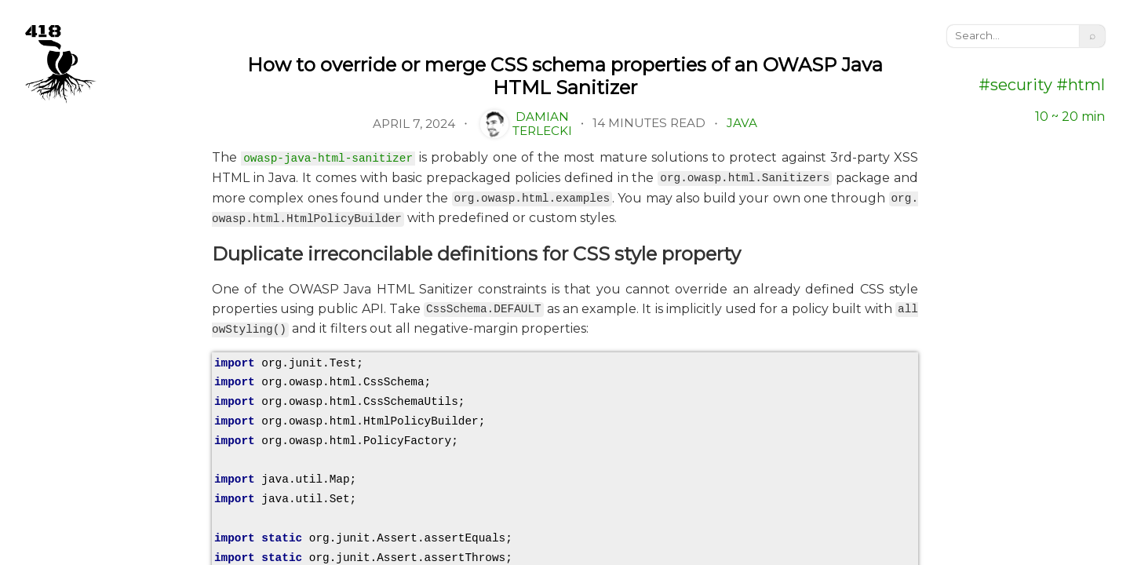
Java (742, 122)
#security (1015, 84)
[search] (1013, 36)
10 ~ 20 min (1070, 116)
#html (1078, 84)
